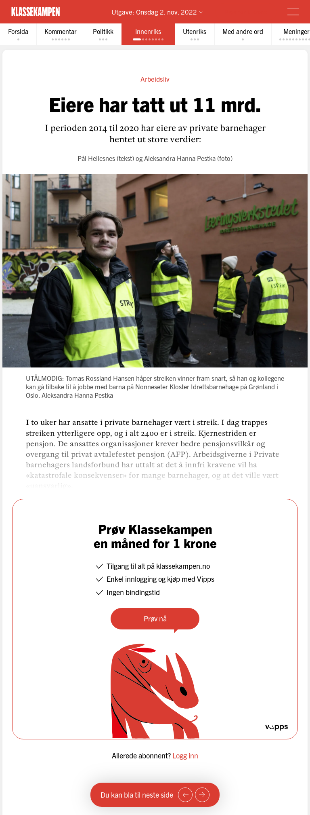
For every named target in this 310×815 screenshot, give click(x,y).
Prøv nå (155, 618)
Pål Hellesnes (96, 158)
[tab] (18, 34)
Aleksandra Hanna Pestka (180, 158)
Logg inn (185, 755)
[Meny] (293, 11)
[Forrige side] (185, 795)
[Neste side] (202, 795)
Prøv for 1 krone (246, 11)
